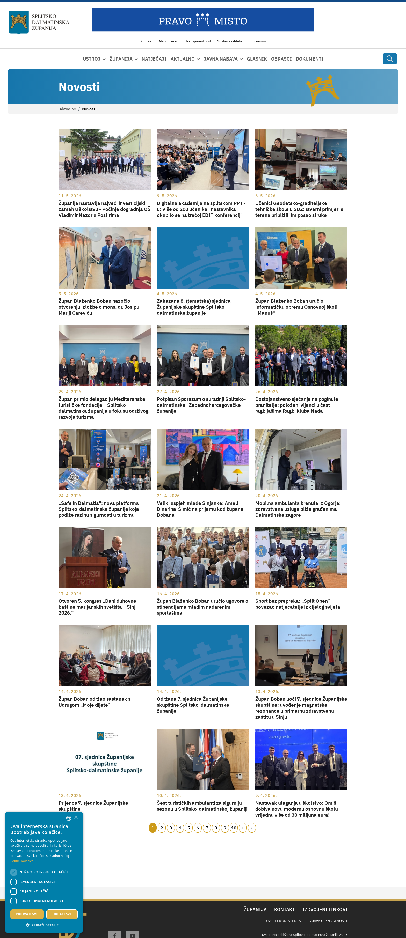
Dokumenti (309, 59)
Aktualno (68, 109)
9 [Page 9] (225, 827)
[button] (44, 925)
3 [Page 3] (171, 827)
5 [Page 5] (188, 827)
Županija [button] (121, 59)
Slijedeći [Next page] (243, 828)
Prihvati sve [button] (27, 914)
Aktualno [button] (183, 59)
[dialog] (44, 872)
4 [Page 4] (180, 827)
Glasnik (257, 59)
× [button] (76, 818)
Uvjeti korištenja (283, 921)
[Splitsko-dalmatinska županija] (39, 23)
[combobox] (68, 818)
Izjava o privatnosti (327, 921)
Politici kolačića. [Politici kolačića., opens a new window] (22, 861)
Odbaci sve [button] (62, 914)
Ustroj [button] (91, 59)
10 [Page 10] (233, 827)
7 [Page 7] (207, 827)
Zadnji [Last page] (252, 828)
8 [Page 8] (216, 827)
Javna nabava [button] (221, 59)
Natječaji (154, 59)
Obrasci (281, 59)
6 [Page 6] (198, 827)
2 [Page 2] (162, 827)
